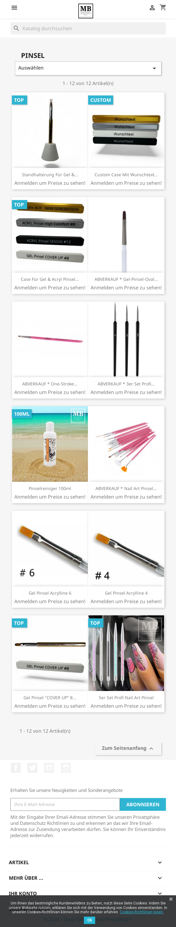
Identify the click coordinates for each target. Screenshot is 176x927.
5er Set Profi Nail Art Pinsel (126, 697)
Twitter (32, 768)
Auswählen (88, 68)
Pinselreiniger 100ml (50, 488)
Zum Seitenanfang (128, 749)
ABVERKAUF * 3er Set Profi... (126, 384)
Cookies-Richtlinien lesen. (142, 912)
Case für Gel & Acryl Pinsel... (50, 279)
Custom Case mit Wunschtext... (126, 174)
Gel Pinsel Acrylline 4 (126, 593)
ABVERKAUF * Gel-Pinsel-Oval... (126, 279)
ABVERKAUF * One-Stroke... (49, 384)
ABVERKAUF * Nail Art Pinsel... (126, 488)
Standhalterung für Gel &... (50, 174)
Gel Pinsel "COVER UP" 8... (49, 697)
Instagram (66, 768)
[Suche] (88, 28)
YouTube (49, 768)
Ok (89, 920)
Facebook (16, 768)
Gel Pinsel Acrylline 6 (50, 593)
